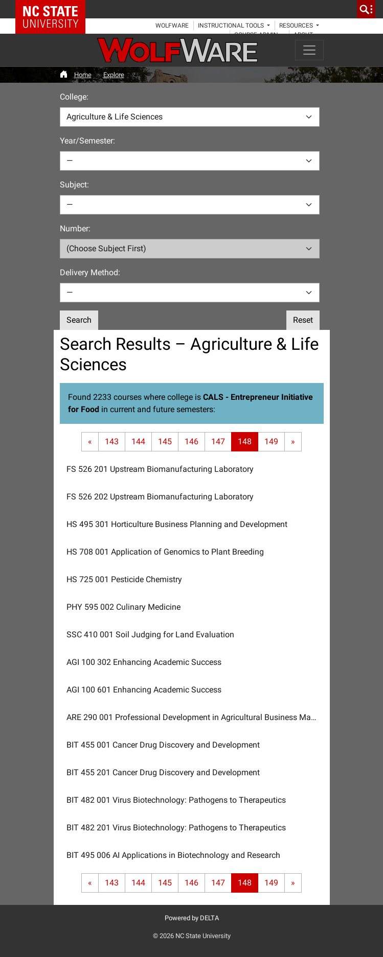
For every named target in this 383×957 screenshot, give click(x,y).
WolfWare (172, 25)
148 (245, 441)
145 (165, 441)
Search (79, 320)
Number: (75, 228)
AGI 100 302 (143, 662)
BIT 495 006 (173, 855)
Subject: (74, 184)
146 (191, 441)
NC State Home (54, 9)
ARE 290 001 (195, 717)
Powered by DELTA (192, 918)
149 (271, 441)
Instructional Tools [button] (231, 25)
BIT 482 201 (176, 827)
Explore (113, 75)
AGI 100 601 (143, 690)
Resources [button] (296, 25)
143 (112, 441)
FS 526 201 (160, 469)
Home (83, 75)
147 (218, 441)
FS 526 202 (160, 496)
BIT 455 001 (163, 745)
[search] (366, 9)
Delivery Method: (90, 272)
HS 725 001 (124, 579)
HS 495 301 (176, 524)
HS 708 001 (165, 552)
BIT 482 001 (176, 800)
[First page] (90, 441)
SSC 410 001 (150, 634)
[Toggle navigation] (309, 50)
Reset (303, 320)
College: (74, 97)
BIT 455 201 (163, 772)
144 (138, 441)
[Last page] (293, 441)
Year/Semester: (87, 141)
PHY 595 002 (123, 607)
